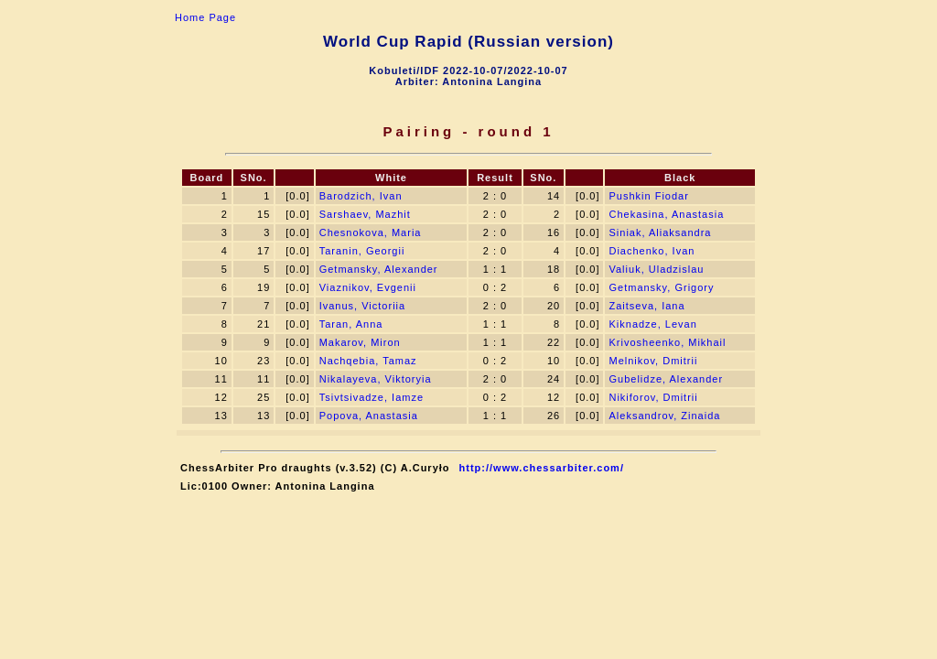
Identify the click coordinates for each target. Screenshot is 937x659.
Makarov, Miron (360, 342)
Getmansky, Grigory (661, 287)
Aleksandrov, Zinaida (664, 415)
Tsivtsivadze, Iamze (371, 397)
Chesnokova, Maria (370, 232)
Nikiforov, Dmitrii (653, 397)
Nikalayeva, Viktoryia (375, 378)
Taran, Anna (351, 324)
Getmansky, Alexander (378, 269)
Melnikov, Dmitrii (653, 360)
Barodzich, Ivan (361, 195)
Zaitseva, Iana (646, 305)
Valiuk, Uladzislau (656, 269)
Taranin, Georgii (362, 250)
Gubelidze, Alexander (666, 378)
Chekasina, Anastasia (666, 214)
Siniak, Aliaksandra (660, 232)
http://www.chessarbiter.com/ (541, 467)
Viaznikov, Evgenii (367, 287)
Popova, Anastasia (368, 415)
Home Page (205, 17)
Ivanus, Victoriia (362, 305)
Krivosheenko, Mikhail (667, 342)
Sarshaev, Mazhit (365, 214)
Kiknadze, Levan (652, 324)
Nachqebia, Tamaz (368, 360)
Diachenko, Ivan (652, 250)
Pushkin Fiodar (648, 195)
